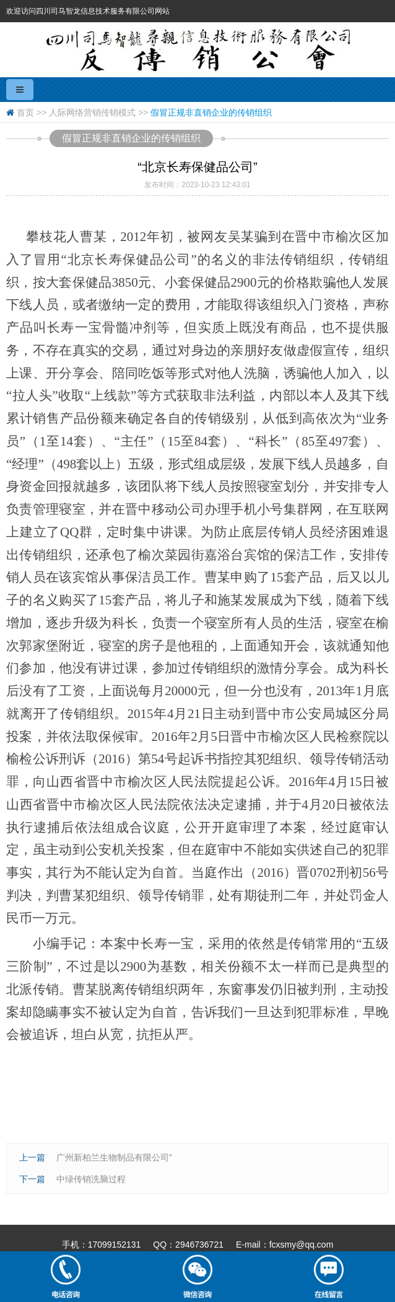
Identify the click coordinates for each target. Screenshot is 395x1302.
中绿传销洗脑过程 (91, 1179)
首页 (25, 112)
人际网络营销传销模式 (92, 112)
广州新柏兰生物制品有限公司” (114, 1157)
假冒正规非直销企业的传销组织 (211, 112)
